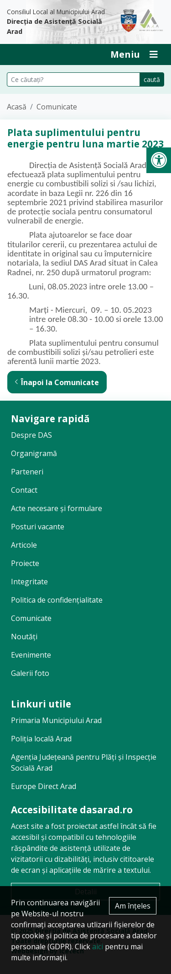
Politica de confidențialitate (57, 600)
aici (97, 946)
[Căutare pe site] (73, 79)
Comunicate (56, 107)
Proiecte (25, 563)
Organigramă (34, 453)
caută (152, 79)
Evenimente (31, 655)
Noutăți (24, 636)
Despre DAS (31, 435)
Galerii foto (30, 673)
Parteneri (27, 472)
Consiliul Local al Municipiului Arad (57, 22)
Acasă (16, 107)
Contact (24, 490)
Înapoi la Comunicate (57, 382)
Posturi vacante (37, 527)
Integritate (29, 582)
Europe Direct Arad (43, 786)
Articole (24, 545)
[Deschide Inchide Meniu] (134, 54)
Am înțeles (132, 906)
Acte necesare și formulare (56, 508)
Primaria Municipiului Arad (56, 720)
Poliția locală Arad (41, 739)
